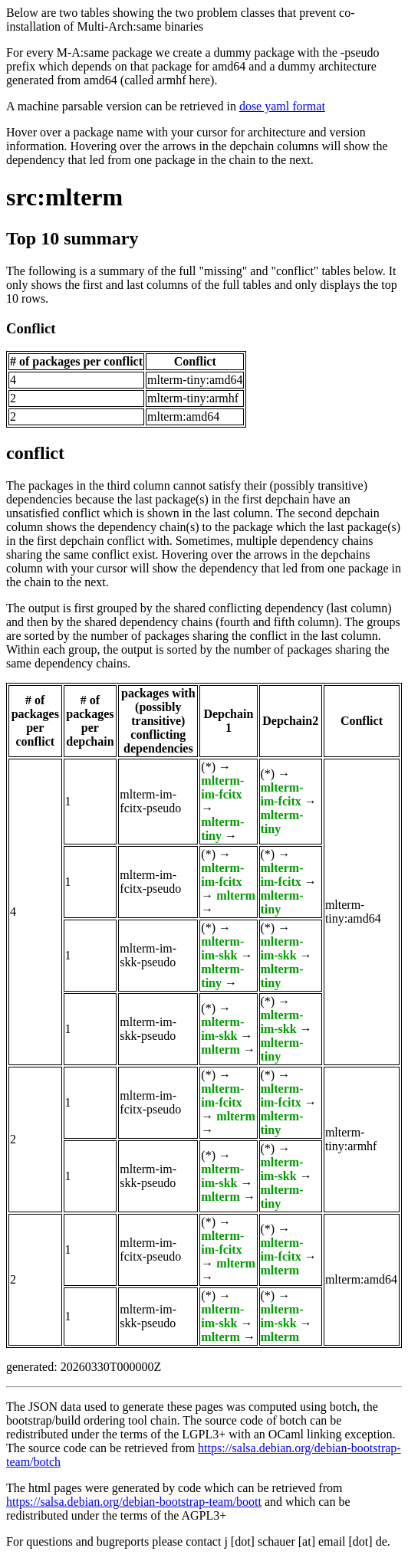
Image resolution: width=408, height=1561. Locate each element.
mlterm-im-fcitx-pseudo (150, 801)
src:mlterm (64, 197)
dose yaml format (282, 106)
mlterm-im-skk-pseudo (148, 955)
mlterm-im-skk (222, 948)
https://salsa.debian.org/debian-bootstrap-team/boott (134, 1501)
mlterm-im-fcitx (222, 787)
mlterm (235, 895)
